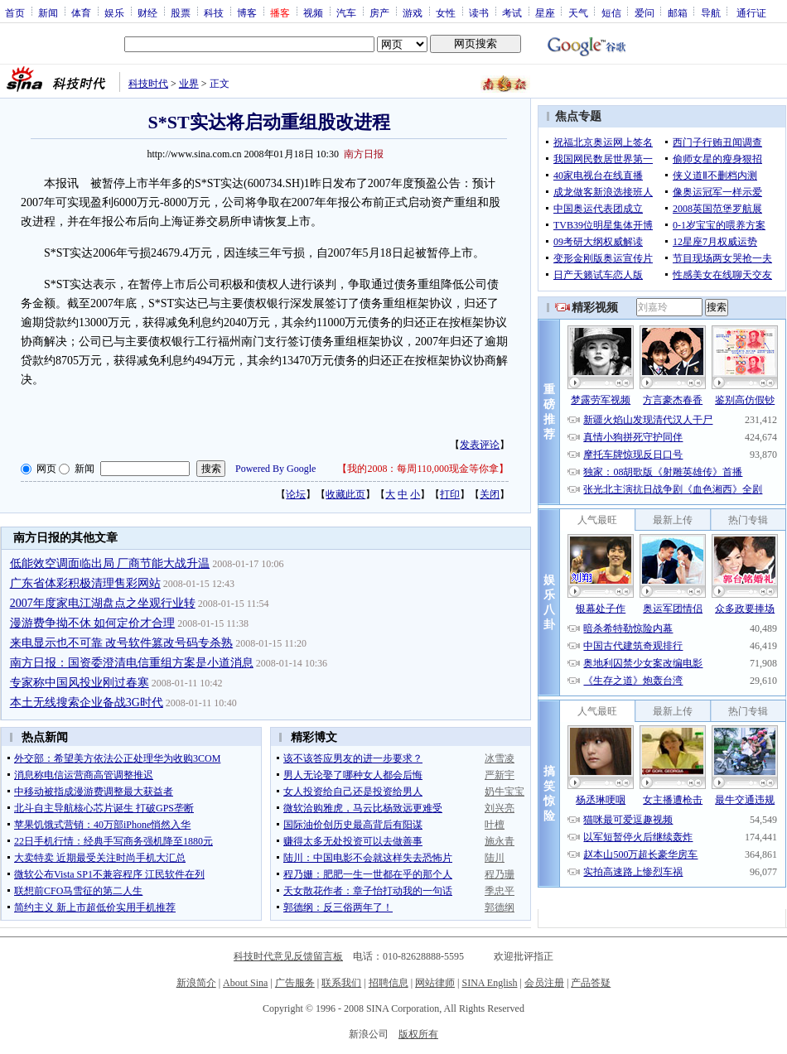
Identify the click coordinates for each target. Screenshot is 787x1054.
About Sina (245, 983)
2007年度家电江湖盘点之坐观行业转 (103, 603)
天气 (578, 12)
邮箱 (678, 12)
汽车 (346, 12)
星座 (545, 12)
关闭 (490, 494)
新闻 (48, 12)
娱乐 (114, 12)
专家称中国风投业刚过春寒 (79, 682)
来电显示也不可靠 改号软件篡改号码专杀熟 (122, 643)
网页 (46, 468)
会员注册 (544, 983)
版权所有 (418, 1034)
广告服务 (295, 983)
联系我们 (341, 983)
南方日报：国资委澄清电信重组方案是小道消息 (131, 663)
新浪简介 (196, 983)
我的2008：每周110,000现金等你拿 (423, 468)
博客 (247, 12)
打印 (450, 494)
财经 (147, 12)
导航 (711, 12)
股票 (181, 12)
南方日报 (364, 154)
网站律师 (435, 983)
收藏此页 (345, 494)
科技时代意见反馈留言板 (288, 956)
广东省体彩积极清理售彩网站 (85, 583)
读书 (479, 12)
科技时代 (148, 83)
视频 (313, 12)
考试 (512, 12)
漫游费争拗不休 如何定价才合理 (93, 623)
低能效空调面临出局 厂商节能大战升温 (110, 563)
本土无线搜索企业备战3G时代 (86, 702)
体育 (81, 12)
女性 (446, 12)
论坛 (296, 494)
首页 (15, 12)
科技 (214, 12)
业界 (189, 83)
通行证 (751, 12)
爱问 (644, 12)
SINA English (489, 983)
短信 (611, 12)
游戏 (412, 12)
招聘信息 (388, 983)
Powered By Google (275, 468)
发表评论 (480, 444)
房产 (379, 12)
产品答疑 (591, 983)
